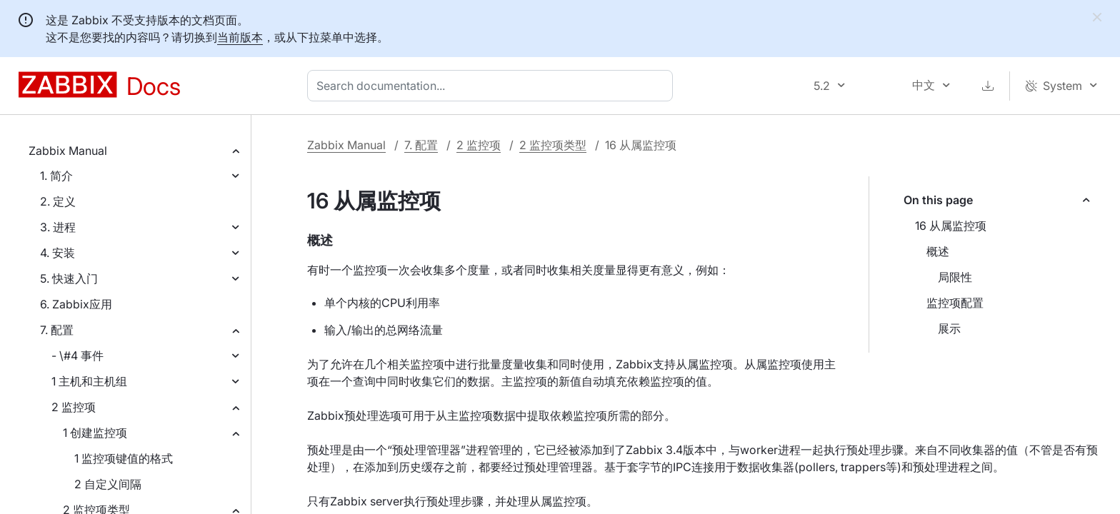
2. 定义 (58, 201)
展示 (949, 328)
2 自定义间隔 (107, 484)
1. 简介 (56, 175)
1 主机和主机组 (89, 381)
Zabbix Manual (68, 150)
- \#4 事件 (77, 355)
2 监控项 (73, 407)
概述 (937, 251)
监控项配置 (955, 303)
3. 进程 (58, 227)
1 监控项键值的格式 (123, 458)
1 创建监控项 (95, 432)
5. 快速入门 (69, 278)
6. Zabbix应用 (76, 304)
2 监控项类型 (552, 145)
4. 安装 (57, 253)
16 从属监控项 (950, 225)
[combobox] (493, 85)
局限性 (955, 277)
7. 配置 (57, 330)
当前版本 (240, 37)
